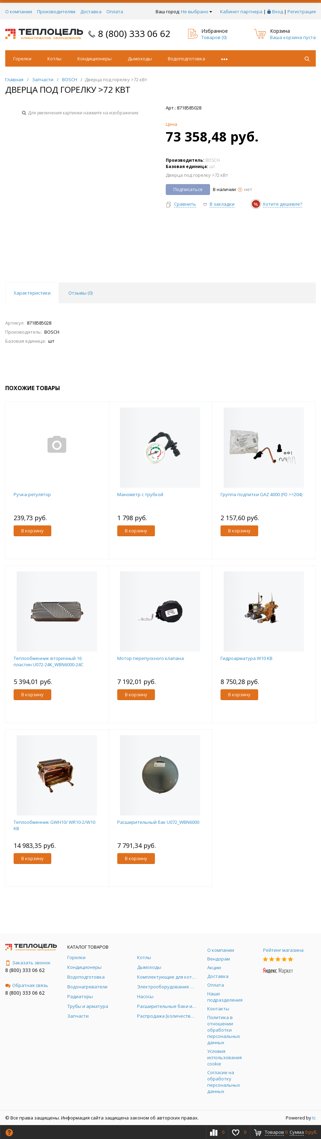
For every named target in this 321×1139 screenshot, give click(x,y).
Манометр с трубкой (140, 494)
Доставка (91, 11)
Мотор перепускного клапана (150, 658)
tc (314, 1118)
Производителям (56, 11)
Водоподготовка (186, 58)
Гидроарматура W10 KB (247, 658)
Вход (277, 11)
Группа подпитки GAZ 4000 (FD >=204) (261, 494)
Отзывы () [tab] (80, 293)
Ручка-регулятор (32, 494)
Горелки (22, 58)
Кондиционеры (94, 58)
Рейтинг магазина (283, 950)
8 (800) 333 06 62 (134, 33)
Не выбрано (196, 11)
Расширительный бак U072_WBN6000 (158, 822)
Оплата (114, 11)
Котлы (54, 58)
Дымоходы (140, 58)
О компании (18, 11)
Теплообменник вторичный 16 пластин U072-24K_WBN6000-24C (48, 661)
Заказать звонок (28, 962)
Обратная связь (26, 985)
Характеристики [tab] (32, 293)
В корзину (32, 530)
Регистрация (302, 11)
